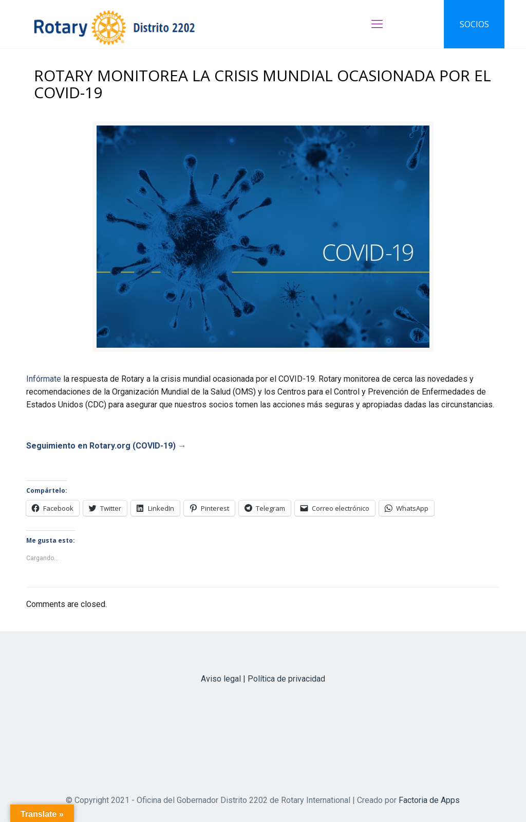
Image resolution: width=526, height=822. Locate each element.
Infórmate (43, 379)
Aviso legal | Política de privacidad (263, 679)
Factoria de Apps (429, 800)
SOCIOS (474, 24)
